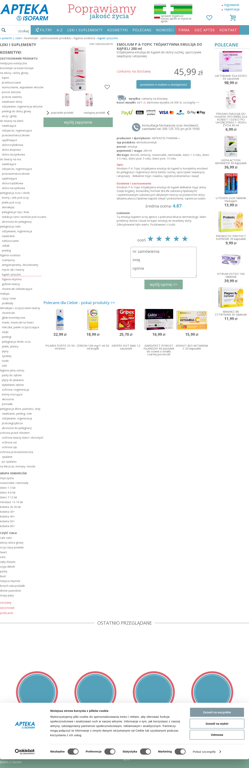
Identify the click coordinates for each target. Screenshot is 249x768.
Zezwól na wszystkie (217, 721)
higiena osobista (10, 255)
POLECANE (142, 30)
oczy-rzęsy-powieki (12, 547)
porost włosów (11, 92)
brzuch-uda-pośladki (12, 586)
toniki (5, 361)
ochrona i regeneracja (15, 389)
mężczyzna (7, 478)
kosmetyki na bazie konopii (17, 68)
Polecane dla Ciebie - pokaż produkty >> (79, 302)
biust (3, 576)
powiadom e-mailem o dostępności (163, 84)
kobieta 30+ (7, 511)
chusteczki (8, 313)
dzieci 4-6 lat (8, 492)
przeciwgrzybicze (12, 423)
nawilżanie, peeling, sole (17, 413)
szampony (8, 260)
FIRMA (184, 30)
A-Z (60, 30)
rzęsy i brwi (9, 298)
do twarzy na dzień (12, 121)
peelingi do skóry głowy (16, 111)
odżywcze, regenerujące (17, 130)
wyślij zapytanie (78, 122)
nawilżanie (8, 236)
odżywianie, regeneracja (17, 231)
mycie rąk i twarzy (13, 269)
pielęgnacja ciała (10, 226)
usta (2, 557)
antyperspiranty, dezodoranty (20, 265)
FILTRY (46, 30)
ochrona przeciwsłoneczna (16, 452)
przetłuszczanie (11, 82)
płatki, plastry (10, 346)
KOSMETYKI (117, 30)
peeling (6, 250)
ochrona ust (9, 442)
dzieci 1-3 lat (8, 487)
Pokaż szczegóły (204, 760)
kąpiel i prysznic (108, 38)
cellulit (6, 245)
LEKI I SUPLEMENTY (85, 30)
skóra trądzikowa (12, 145)
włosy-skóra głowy (11, 542)
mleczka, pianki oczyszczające (20, 327)
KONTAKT (228, 30)
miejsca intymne (10, 581)
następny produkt (97, 113)
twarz (3, 552)
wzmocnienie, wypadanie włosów (22, 87)
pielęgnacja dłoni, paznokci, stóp (20, 409)
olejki (5, 332)
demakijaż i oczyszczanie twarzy (20, 308)
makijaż (5, 293)
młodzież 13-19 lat (11, 502)
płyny (5, 351)
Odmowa (217, 743)
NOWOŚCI (165, 30)
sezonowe (7, 608)
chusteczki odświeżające (17, 289)
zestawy (5, 602)
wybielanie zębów (13, 385)
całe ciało (6, 538)
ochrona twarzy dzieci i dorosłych (22, 437)
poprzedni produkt (59, 113)
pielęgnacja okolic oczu (16, 341)
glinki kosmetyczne (13, 317)
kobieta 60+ (7, 526)
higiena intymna (11, 279)
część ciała (8, 533)
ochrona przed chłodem (15, 433)
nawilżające (9, 125)
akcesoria (8, 399)
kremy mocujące (12, 394)
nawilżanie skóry (12, 101)
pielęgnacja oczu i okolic (15, 193)
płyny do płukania (13, 380)
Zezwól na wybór (217, 732)
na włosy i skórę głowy (14, 73)
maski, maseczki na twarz (18, 322)
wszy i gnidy (9, 116)
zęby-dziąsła (7, 562)
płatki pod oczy (11, 202)
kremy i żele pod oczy (15, 197)
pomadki (7, 404)
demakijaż (8, 207)
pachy (3, 571)
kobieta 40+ (7, 516)
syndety (6, 356)
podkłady (7, 303)
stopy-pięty (7, 595)
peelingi (6, 337)
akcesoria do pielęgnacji (17, 221)
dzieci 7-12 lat (8, 497)
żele (4, 365)
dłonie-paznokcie (10, 590)
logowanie (231, 5)
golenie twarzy (11, 284)
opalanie (7, 457)
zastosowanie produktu (19, 58)
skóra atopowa (11, 149)
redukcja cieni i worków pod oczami (22, 217)
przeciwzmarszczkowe (16, 135)
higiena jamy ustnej (12, 370)
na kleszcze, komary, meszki (17, 466)
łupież (5, 77)
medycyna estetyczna (13, 63)
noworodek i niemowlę (14, 483)
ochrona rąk (9, 447)
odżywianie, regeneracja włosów (22, 106)
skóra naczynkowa (13, 154)
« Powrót (6, 38)
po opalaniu (9, 461)
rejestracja (231, 9)
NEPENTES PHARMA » (166, 138)
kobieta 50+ (7, 521)
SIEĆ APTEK (204, 30)
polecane (6, 613)
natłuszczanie (10, 241)
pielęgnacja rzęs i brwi (15, 212)
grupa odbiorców (13, 473)
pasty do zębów (12, 375)
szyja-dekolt (7, 566)
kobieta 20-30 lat (10, 507)
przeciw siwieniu (12, 97)
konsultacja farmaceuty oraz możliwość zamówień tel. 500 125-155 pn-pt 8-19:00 (171, 127)
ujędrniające (9, 140)
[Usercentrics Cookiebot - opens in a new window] (25, 760)
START (18, 38)
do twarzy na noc (10, 159)
